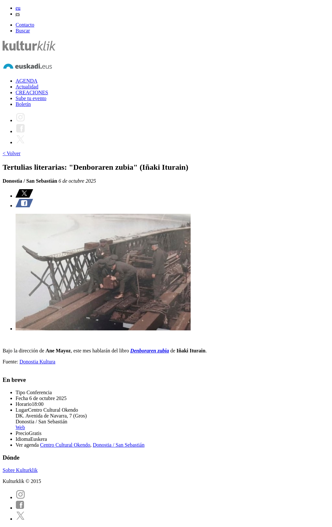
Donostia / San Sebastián (119, 445)
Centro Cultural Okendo (65, 445)
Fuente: (11, 361)
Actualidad (27, 86)
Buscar (23, 30)
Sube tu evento (31, 98)
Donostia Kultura (37, 361)
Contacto (25, 25)
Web (20, 427)
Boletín (23, 104)
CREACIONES (32, 92)
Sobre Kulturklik (20, 470)
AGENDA (27, 81)
